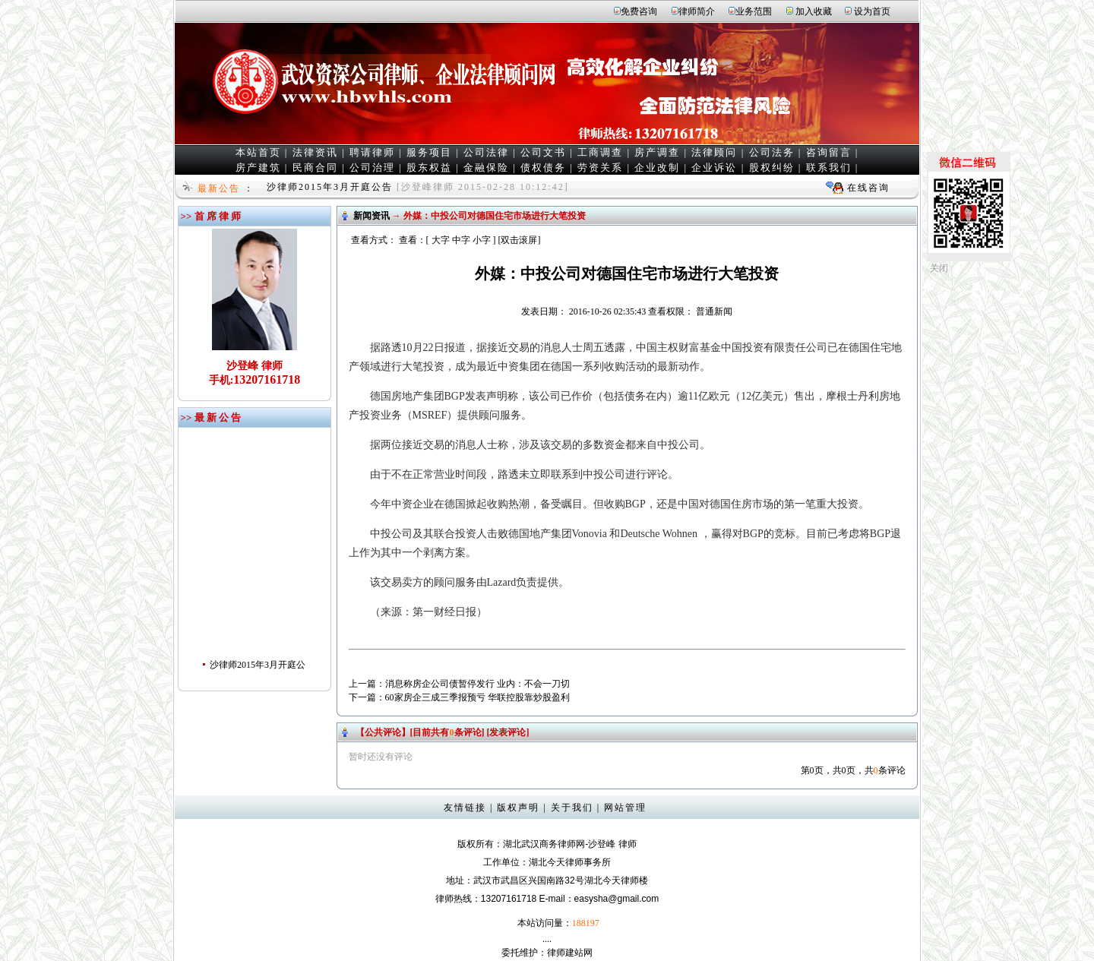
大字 (441, 240)
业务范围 (753, 11)
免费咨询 (639, 11)
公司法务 (772, 152)
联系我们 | (832, 167)
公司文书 (543, 152)
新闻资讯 (371, 215)
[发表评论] (507, 732)
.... (547, 939)
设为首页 (872, 11)
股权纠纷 (772, 167)
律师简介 (696, 11)
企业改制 (657, 167)
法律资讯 (315, 152)
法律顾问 (714, 152)
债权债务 (543, 167)
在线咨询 (868, 187)
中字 (461, 240)
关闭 (939, 268)
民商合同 (315, 167)
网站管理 (625, 807)
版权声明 (518, 807)
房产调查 (657, 152)
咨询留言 (829, 152)
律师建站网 (570, 952)
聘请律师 (372, 152)
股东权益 (429, 167)
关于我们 (572, 807)
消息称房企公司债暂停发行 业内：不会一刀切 (477, 683)
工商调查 (600, 152)
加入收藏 (813, 11)
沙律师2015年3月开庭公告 (330, 187)
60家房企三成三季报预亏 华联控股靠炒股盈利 (477, 697)
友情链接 (465, 807)
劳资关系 (600, 167)
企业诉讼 (714, 167)
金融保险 (486, 167)
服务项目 (429, 152)
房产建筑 (258, 167)
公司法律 (486, 152)
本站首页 (258, 152)
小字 (482, 240)
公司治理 (372, 167)
